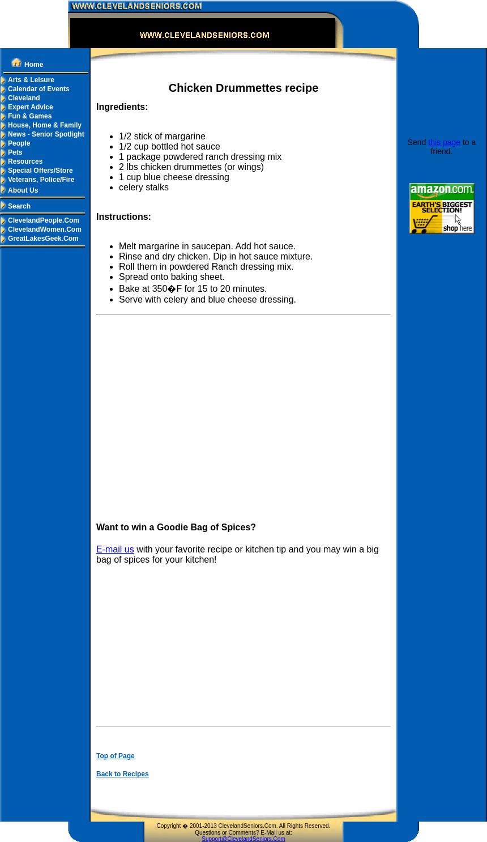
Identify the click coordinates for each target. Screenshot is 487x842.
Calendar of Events (35, 89)
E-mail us (115, 549)
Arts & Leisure (27, 80)
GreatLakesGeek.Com (39, 239)
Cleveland (20, 98)
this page (444, 142)
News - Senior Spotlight (42, 134)
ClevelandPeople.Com (39, 220)
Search (15, 206)
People (15, 143)
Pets (11, 152)
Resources (21, 161)
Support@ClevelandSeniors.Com (243, 839)
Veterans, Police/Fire (37, 180)
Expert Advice (26, 107)
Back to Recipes (122, 774)
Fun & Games (26, 116)
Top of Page (115, 756)
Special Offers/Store (36, 171)
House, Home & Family (41, 125)
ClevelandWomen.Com (41, 229)
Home (27, 65)
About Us (19, 190)
